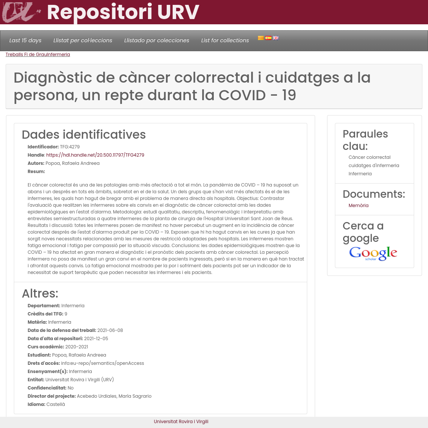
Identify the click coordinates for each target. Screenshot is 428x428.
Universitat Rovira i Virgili (181, 421)
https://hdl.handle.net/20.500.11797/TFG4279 (95, 155)
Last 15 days (25, 40)
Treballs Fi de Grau (26, 54)
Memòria (359, 205)
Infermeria (58, 54)
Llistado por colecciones (157, 40)
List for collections (225, 40)
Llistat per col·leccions (83, 40)
